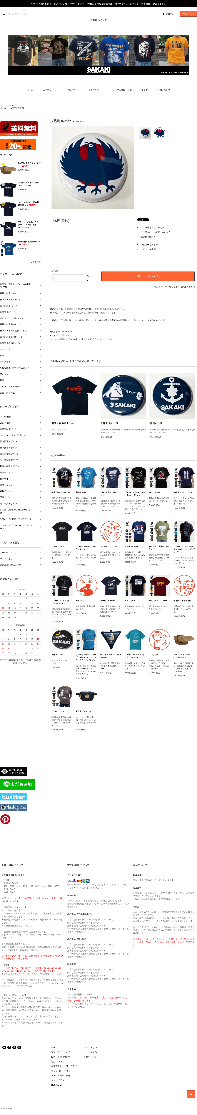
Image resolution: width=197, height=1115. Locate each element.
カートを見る (90, 1052)
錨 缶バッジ (155, 423)
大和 (88, 309)
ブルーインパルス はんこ (110, 546)
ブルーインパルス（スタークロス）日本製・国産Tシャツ (29, 225)
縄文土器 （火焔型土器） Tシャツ (159, 547)
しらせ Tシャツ (58, 546)
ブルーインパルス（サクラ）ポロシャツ (86, 547)
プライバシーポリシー (61, 1071)
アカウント (171, 14)
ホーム (30, 90)
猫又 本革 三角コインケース (110, 656)
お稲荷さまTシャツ (132, 546)
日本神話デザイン (17, 108)
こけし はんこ (154, 655)
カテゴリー (50, 90)
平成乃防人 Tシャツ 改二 (62, 492)
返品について (160, 287)
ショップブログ (58, 1080)
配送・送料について (60, 1057)
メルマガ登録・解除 (122, 90)
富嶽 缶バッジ (57, 655)
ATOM (60, 1085)
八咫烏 (110, 309)
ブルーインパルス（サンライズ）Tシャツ (62, 602)
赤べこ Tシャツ (155, 492)
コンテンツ (96, 90)
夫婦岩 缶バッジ (109, 423)
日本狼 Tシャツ (58, 711)
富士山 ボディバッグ (84, 711)
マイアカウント (91, 1047)
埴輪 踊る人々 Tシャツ (183, 492)
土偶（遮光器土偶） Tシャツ (110, 493)
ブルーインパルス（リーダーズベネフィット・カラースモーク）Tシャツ (86, 657)
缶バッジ (14, 105)
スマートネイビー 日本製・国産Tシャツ (29, 203)
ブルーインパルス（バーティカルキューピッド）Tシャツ (184, 549)
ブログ (144, 90)
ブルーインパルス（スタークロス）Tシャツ (135, 656)
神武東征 (54, 309)
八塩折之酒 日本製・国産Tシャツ (29, 184)
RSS (53, 1085)
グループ (73, 90)
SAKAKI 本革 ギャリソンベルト (29, 164)
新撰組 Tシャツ (82, 492)
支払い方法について (60, 1052)
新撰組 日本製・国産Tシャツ (29, 243)
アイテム (188, 14)
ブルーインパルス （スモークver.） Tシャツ (135, 493)
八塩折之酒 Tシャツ (108, 601)
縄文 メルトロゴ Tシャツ (159, 601)
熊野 (77, 309)
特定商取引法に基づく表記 (182, 287)
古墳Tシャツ (130, 601)
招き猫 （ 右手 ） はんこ (184, 601)
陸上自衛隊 (110, 320)
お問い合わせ (163, 90)
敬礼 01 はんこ (82, 601)
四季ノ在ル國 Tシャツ (63, 423)
